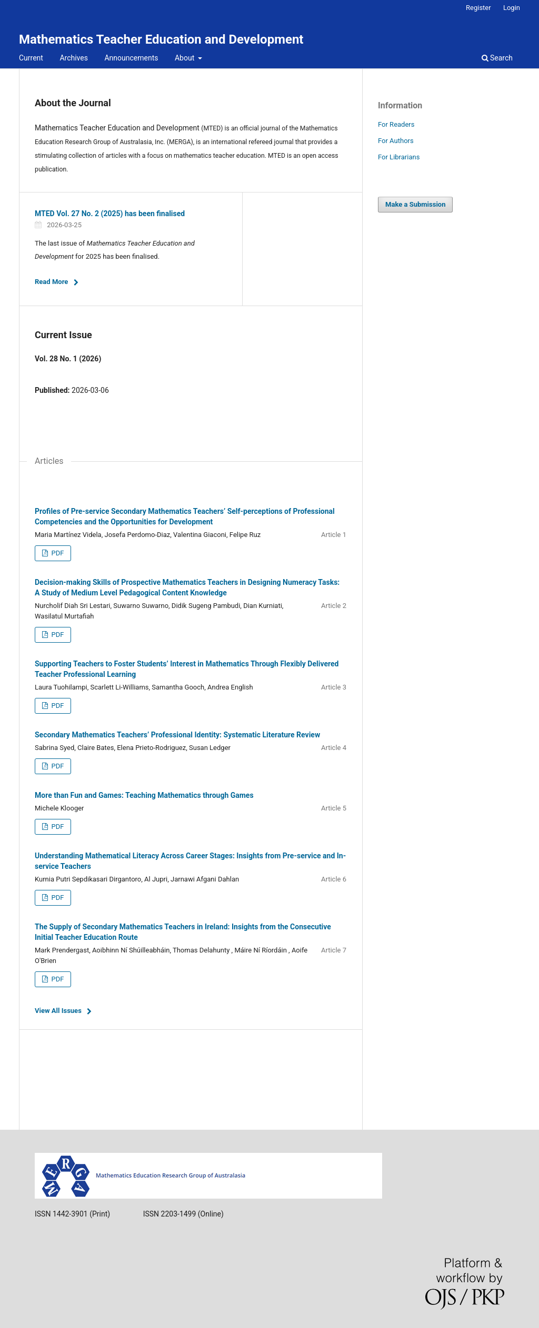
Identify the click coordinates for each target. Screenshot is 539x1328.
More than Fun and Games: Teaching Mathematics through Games (144, 795)
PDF (56, 553)
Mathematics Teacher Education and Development (161, 39)
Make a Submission (415, 204)
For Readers (396, 124)
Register (478, 8)
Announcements (131, 58)
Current (31, 58)
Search (497, 58)
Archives (73, 58)
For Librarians (399, 157)
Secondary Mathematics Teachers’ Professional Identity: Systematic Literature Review (177, 735)
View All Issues (58, 1011)
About (185, 58)
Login (511, 8)
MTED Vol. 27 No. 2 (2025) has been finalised (110, 213)
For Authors (396, 141)
